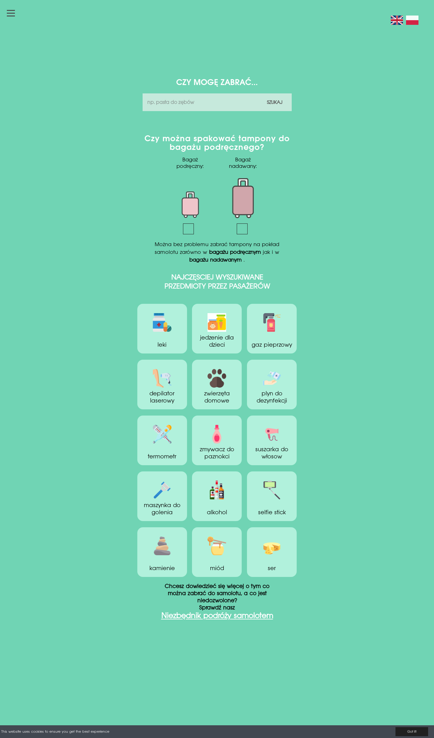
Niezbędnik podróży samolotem (217, 616)
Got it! (412, 731)
